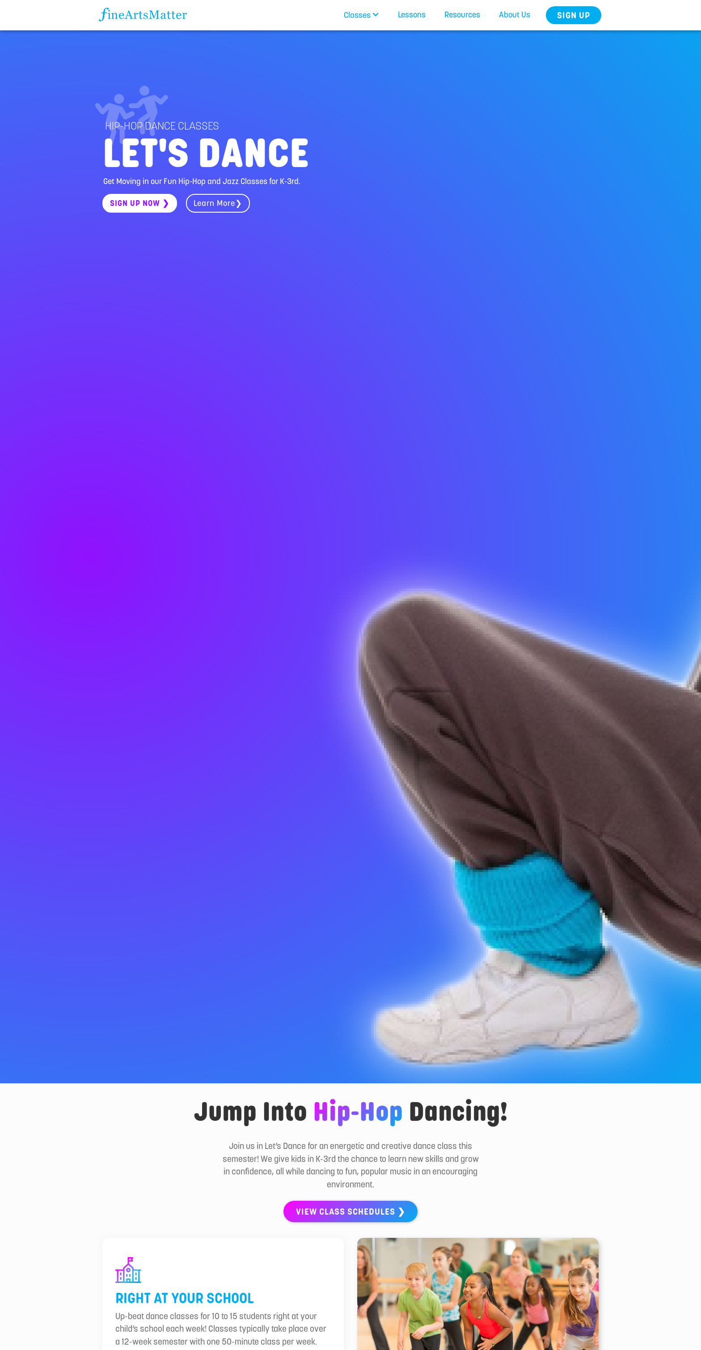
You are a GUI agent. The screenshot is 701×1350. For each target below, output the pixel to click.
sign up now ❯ (139, 203)
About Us (514, 14)
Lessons (412, 14)
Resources (462, 14)
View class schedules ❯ (350, 1211)
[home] (142, 11)
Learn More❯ (218, 203)
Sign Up (573, 15)
